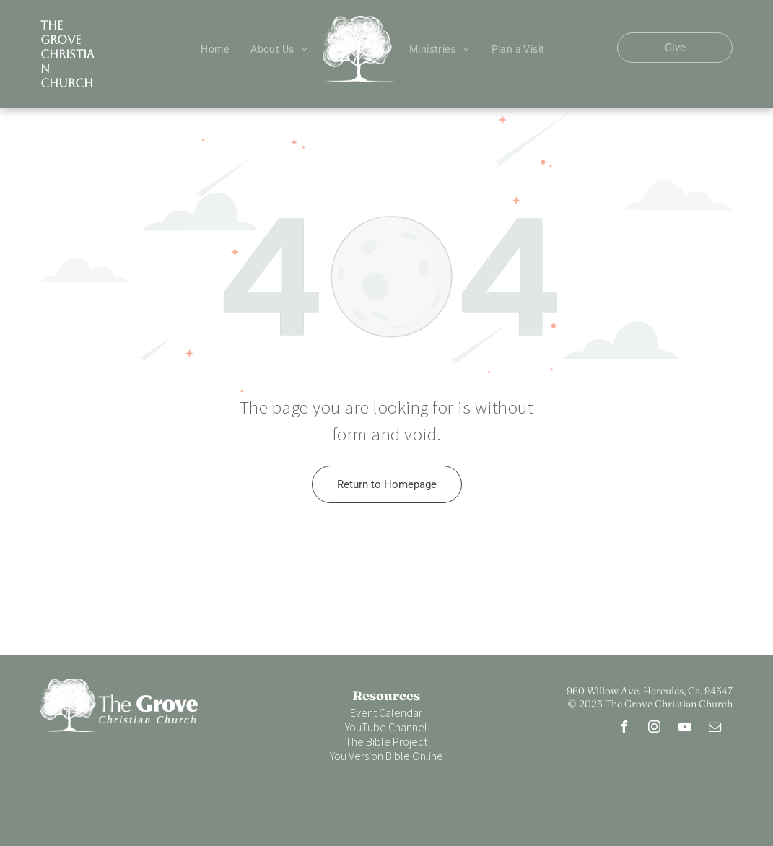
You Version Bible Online (386, 756)
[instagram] (654, 729)
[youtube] (684, 729)
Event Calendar (386, 712)
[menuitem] (215, 49)
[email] (714, 729)
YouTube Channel (386, 727)
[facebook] (623, 729)
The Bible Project (386, 741)
